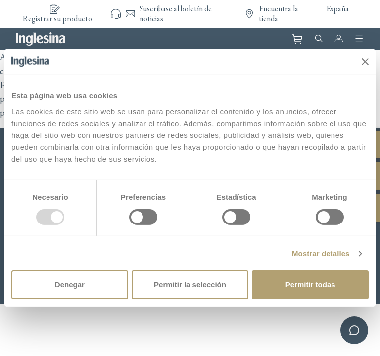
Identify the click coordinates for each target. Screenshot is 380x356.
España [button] (337, 8)
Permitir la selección (190, 284)
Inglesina (40, 39)
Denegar (70, 284)
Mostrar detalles (321, 253)
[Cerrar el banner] (365, 61)
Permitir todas (310, 284)
